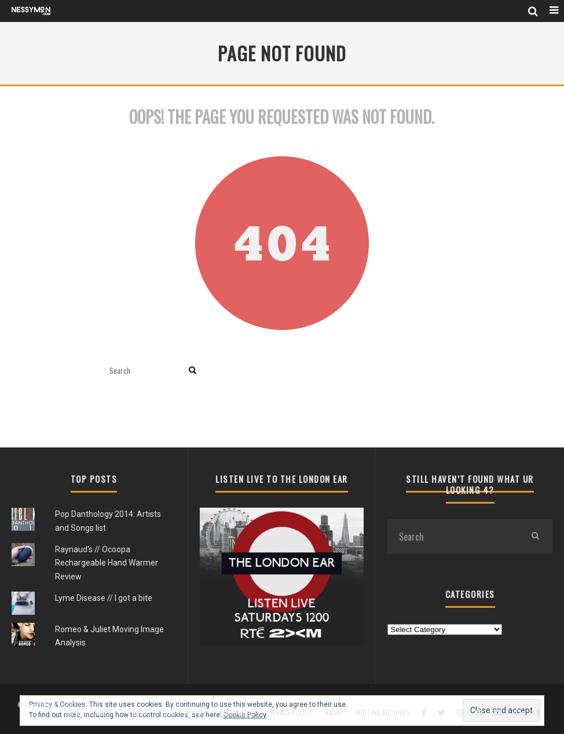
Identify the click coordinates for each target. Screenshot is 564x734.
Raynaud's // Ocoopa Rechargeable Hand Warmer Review (106, 563)
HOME (73, 712)
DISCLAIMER (236, 712)
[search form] (146, 371)
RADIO (333, 712)
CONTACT (141, 712)
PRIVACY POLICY (289, 712)
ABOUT (104, 712)
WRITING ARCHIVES (383, 712)
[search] (192, 371)
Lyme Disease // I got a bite (103, 598)
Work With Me (187, 712)
